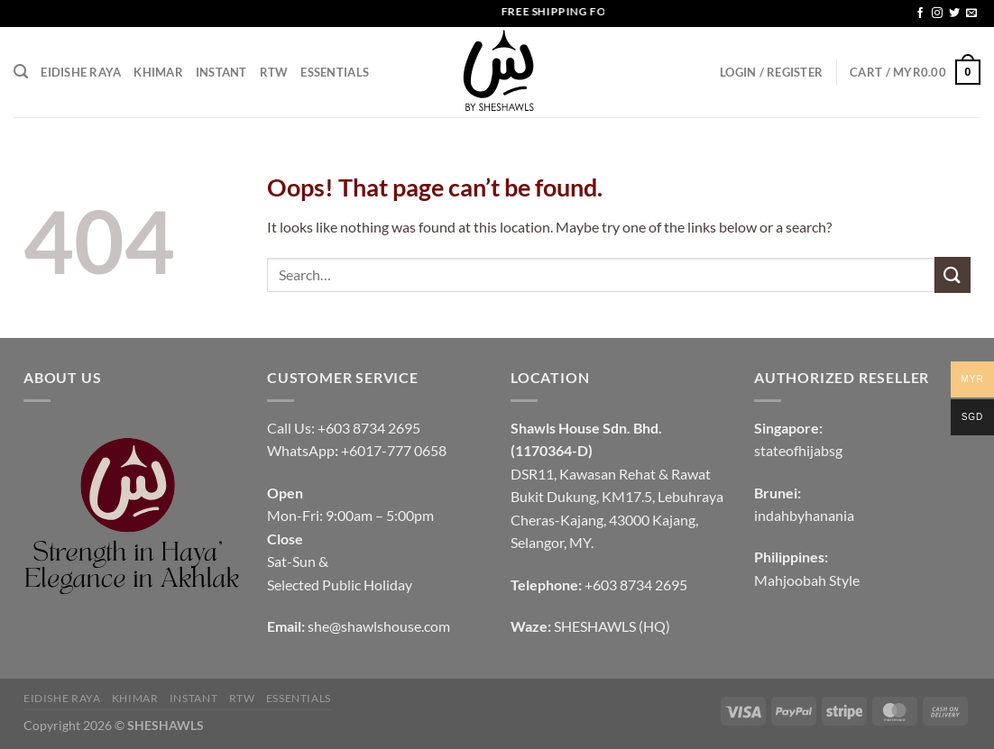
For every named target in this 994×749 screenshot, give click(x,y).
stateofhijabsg (798, 450)
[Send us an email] (971, 13)
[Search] (21, 71)
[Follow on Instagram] (937, 13)
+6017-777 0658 (393, 450)
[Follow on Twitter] (954, 13)
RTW (274, 72)
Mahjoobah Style (807, 580)
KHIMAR (158, 72)
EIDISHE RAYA (81, 72)
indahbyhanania (804, 515)
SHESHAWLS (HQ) (612, 626)
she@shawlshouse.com (379, 626)
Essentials (334, 72)
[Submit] (952, 274)
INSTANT (221, 72)
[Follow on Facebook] (920, 13)
